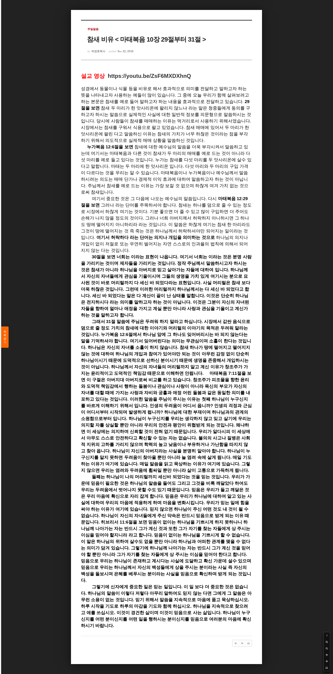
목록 (4, 337)
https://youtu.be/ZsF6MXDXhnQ (149, 76)
